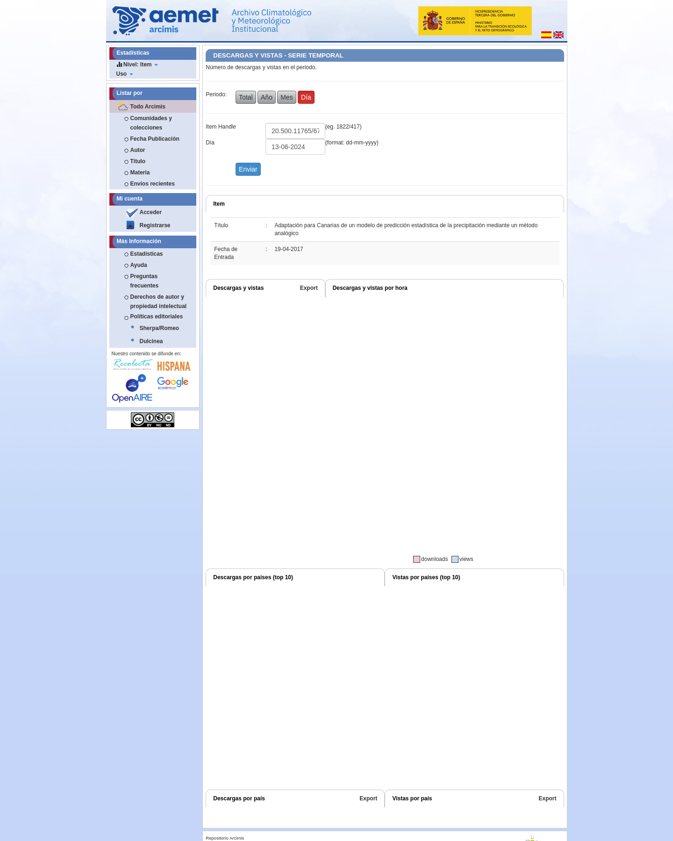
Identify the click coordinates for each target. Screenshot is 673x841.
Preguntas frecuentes (144, 281)
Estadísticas (146, 254)
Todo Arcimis (147, 106)
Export (309, 288)
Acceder (151, 212)
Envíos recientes (152, 183)
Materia (140, 172)
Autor (137, 150)
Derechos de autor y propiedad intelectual (158, 301)
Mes (286, 97)
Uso (124, 74)
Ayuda (138, 265)
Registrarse (155, 225)
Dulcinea (151, 341)
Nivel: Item (137, 64)
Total (246, 97)
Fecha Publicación (154, 139)
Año (266, 97)
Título (138, 161)
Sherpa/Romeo (159, 328)
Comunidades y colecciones (151, 123)
